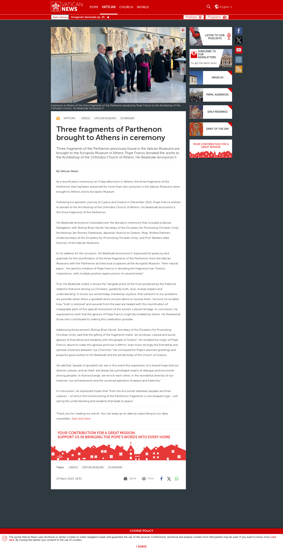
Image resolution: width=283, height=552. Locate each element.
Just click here (80, 418)
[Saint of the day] (211, 129)
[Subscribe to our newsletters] (211, 58)
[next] (183, 69)
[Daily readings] (211, 112)
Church (126, 7)
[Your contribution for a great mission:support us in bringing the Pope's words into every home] (118, 445)
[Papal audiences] (211, 95)
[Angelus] (211, 78)
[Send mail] (130, 479)
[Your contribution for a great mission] (211, 148)
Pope (94, 7)
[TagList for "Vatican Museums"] (105, 118)
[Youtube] (239, 50)
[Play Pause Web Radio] (109, 17)
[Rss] (239, 69)
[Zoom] (183, 30)
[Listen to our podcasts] (211, 36)
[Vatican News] (69, 7)
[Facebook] (239, 30)
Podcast (191, 17)
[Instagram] (239, 59)
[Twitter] (239, 40)
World (143, 7)
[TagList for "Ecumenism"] (127, 118)
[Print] (148, 479)
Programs (214, 17)
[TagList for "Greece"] (85, 118)
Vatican (109, 7)
